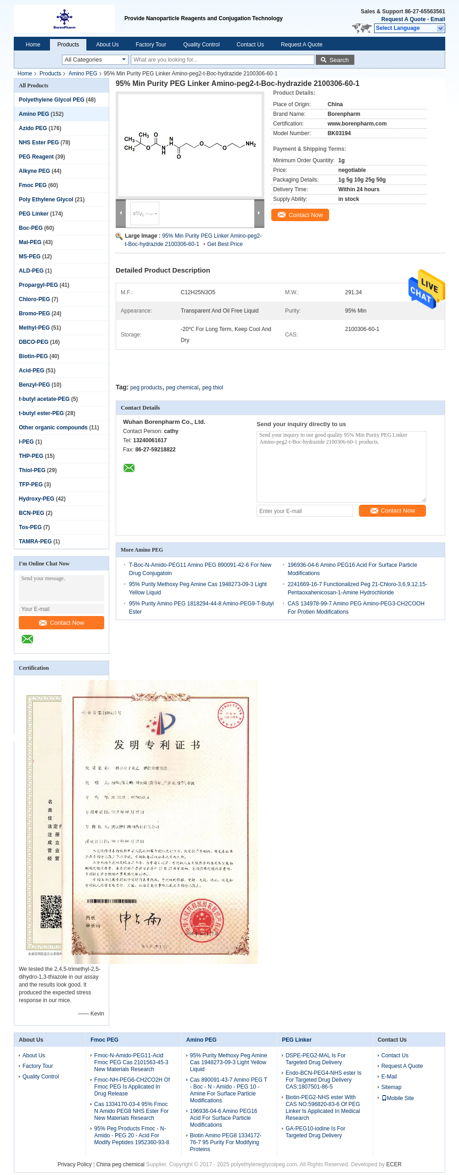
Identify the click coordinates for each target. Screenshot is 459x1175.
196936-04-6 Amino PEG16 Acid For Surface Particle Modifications (223, 1118)
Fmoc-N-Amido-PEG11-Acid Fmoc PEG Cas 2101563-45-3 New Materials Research (131, 1062)
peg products (146, 387)
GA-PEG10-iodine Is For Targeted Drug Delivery (315, 1132)
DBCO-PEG (34, 342)
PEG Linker (34, 214)
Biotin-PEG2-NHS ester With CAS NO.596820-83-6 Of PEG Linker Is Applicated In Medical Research (322, 1107)
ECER (394, 1164)
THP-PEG (31, 456)
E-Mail (389, 1076)
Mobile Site (397, 1098)
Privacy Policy (74, 1164)
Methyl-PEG (34, 328)
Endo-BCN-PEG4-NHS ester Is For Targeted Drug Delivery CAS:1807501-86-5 (323, 1080)
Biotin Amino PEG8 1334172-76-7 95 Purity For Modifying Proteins (226, 1142)
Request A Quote (403, 19)
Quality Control (201, 44)
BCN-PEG (31, 513)
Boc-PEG (31, 228)
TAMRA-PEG (35, 541)
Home (33, 44)
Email (438, 19)
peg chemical (182, 387)
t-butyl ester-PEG (41, 413)
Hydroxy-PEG (36, 499)
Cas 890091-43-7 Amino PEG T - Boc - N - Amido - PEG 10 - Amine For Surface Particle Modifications (228, 1090)
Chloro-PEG (34, 299)
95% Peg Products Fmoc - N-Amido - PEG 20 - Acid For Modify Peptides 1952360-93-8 (131, 1135)
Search (339, 60)
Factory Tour (151, 44)
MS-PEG (29, 256)
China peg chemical (120, 1164)
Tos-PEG (30, 527)
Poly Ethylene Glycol (46, 199)
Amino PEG (82, 73)
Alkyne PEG (34, 171)
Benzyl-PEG (34, 385)
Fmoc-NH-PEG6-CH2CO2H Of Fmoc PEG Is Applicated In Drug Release (132, 1087)
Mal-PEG (30, 242)
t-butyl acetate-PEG (44, 399)
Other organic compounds (53, 427)
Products (68, 44)
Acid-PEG (31, 370)
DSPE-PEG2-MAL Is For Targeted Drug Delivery (315, 1059)
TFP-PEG (31, 484)
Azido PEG (33, 128)
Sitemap (391, 1087)
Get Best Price (224, 244)
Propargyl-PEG (38, 285)
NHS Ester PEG (39, 142)
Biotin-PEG (33, 356)
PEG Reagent (36, 157)
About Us (107, 44)
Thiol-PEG (32, 470)
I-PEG (26, 442)
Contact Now (61, 622)
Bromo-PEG (34, 313)
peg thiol (212, 387)
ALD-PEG (31, 271)
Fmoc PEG (33, 185)
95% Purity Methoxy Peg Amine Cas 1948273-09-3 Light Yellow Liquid (228, 1062)
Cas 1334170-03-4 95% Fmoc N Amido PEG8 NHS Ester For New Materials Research (131, 1111)
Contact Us (250, 44)
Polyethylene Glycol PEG (51, 100)
